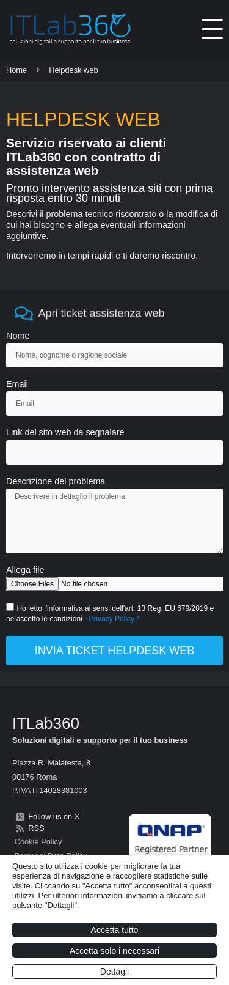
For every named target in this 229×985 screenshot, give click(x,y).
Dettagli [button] (114, 971)
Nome (17, 336)
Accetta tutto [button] (115, 930)
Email (17, 384)
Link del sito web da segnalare (65, 432)
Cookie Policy (38, 841)
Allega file (25, 570)
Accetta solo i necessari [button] (114, 951)
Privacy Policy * (114, 618)
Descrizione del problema (55, 481)
